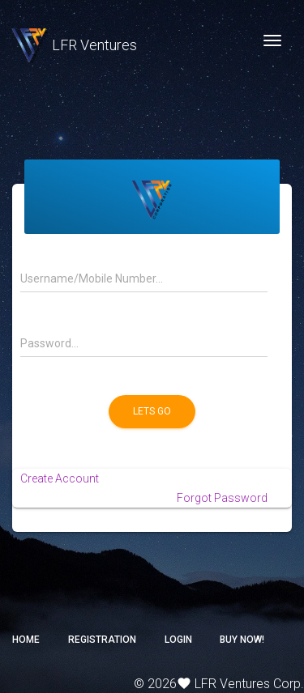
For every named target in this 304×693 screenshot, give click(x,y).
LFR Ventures (74, 44)
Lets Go (152, 411)
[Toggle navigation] (272, 40)
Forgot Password (222, 497)
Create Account (59, 478)
